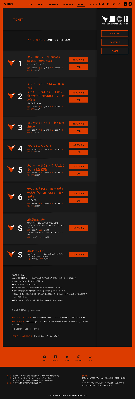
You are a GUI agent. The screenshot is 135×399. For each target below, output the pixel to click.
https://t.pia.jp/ (31, 322)
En (130, 4)
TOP (31, 4)
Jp (125, 4)
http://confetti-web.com (42, 317)
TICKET (81, 5)
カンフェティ (78, 60)
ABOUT (41, 4)
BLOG (101, 4)
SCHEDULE (68, 4)
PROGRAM (53, 4)
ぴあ (79, 67)
